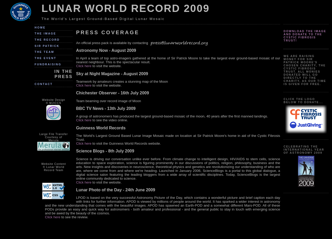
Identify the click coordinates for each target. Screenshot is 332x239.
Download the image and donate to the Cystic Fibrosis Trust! (304, 36)
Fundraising (47, 64)
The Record (47, 39)
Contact (43, 84)
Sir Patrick (46, 45)
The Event (45, 58)
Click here (83, 66)
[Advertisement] (162, 230)
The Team (44, 51)
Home (40, 27)
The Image (45, 33)
